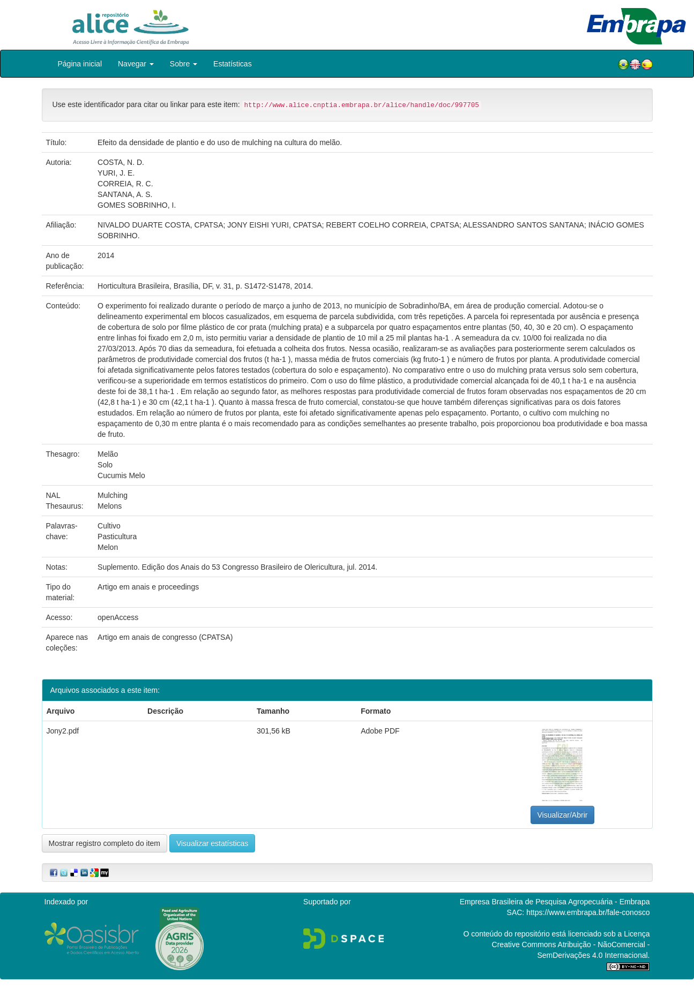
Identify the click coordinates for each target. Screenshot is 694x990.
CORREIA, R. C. (125, 183)
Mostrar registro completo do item (105, 843)
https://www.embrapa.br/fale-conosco (588, 912)
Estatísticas (232, 63)
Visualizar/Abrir (563, 815)
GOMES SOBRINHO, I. (137, 205)
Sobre (183, 63)
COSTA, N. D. (121, 162)
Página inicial (80, 63)
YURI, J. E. (116, 173)
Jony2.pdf (63, 731)
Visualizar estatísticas (212, 843)
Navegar (136, 63)
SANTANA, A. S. (125, 194)
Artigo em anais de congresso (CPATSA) (165, 637)
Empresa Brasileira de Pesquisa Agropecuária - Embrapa (555, 901)
